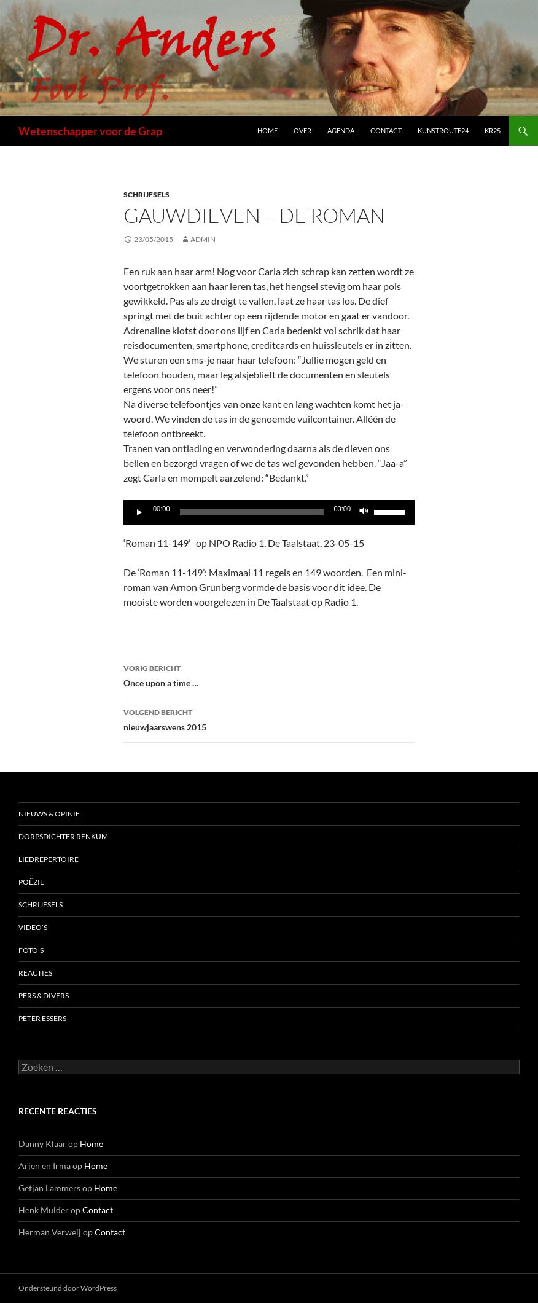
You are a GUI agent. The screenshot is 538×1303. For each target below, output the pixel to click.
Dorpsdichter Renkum (63, 836)
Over (302, 131)
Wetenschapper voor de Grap (90, 131)
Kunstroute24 (443, 131)
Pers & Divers (43, 995)
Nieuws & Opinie (49, 813)
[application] (269, 512)
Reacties (35, 972)
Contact (386, 131)
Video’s (32, 927)
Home (267, 131)
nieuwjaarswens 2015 (269, 718)
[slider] (252, 512)
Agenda (340, 131)
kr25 (493, 131)
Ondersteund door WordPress (67, 1288)
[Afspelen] (139, 512)
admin (203, 239)
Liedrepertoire (48, 859)
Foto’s (31, 950)
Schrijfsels (146, 194)
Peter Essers (42, 1018)
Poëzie (31, 881)
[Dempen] (364, 512)
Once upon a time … (269, 674)
